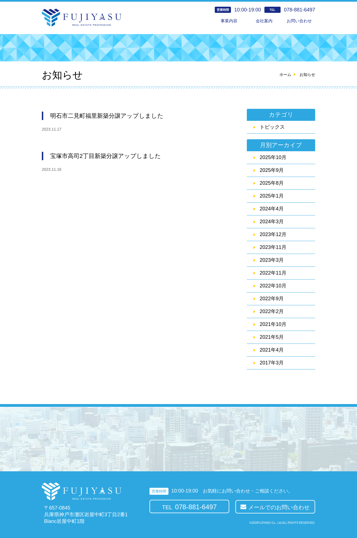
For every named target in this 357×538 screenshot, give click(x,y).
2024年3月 (272, 221)
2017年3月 (272, 363)
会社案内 (264, 20)
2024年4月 (272, 209)
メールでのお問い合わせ (279, 507)
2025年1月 (272, 196)
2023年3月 (272, 260)
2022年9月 (272, 298)
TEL (189, 506)
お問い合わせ (299, 20)
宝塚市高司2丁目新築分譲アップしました (105, 156)
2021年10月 (273, 324)
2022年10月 (273, 286)
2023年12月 (273, 234)
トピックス (272, 127)
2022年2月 (272, 311)
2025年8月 (272, 183)
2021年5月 (272, 337)
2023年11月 (273, 247)
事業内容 (229, 20)
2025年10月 (273, 157)
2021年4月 (272, 350)
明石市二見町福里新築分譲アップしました (106, 115)
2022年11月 (273, 273)
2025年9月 (272, 170)
